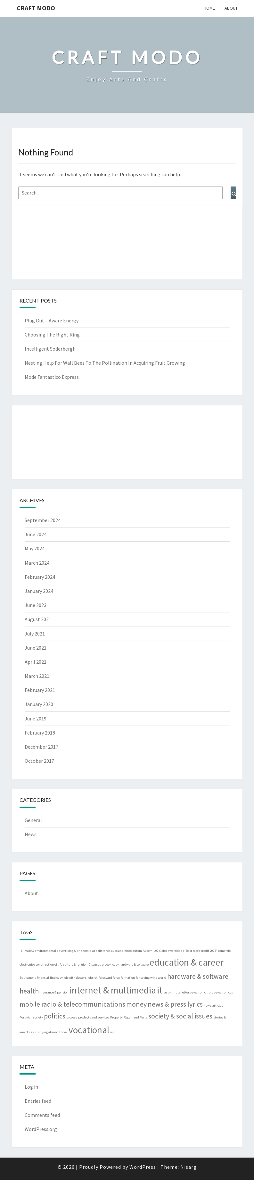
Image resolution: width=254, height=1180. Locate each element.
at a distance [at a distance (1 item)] (101, 951)
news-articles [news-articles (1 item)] (213, 1005)
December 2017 (41, 747)
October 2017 (39, 761)
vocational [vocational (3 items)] (89, 1030)
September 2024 (43, 520)
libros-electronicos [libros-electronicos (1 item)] (220, 992)
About (231, 8)
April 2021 (35, 662)
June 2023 (35, 605)
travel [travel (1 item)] (63, 1032)
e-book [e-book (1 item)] (106, 964)
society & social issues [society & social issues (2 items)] (180, 1015)
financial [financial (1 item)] (43, 978)
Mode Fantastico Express (52, 377)
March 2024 (37, 563)
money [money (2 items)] (136, 1004)
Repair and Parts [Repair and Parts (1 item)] (135, 1017)
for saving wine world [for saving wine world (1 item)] (151, 978)
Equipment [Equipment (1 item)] (28, 978)
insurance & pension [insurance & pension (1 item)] (54, 992)
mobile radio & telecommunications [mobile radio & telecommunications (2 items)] (72, 1004)
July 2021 (35, 633)
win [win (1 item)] (113, 1032)
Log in (31, 1087)
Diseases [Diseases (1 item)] (94, 964)
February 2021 (40, 690)
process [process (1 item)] (71, 1017)
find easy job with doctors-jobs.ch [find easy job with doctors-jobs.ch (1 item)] (74, 978)
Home (209, 8)
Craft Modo (36, 8)
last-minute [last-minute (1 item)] (171, 992)
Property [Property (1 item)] (116, 1017)
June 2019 (35, 718)
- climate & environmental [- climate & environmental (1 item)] (38, 951)
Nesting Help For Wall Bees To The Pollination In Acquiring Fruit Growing (105, 363)
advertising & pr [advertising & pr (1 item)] (68, 951)
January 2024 (39, 591)
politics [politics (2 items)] (54, 1015)
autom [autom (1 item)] (137, 951)
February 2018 (40, 732)
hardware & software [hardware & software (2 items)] (197, 976)
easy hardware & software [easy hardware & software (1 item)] (130, 964)
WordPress (142, 1167)
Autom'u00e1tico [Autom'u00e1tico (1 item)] (155, 951)
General (33, 820)
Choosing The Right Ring (52, 334)
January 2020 (39, 704)
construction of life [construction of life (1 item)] (49, 964)
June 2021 (35, 647)
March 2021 (37, 676)
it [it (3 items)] (159, 990)
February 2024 (40, 577)
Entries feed (38, 1101)
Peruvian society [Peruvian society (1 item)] (31, 1017)
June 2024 (35, 534)
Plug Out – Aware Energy (51, 320)
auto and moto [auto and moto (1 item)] (121, 951)
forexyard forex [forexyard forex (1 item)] (109, 978)
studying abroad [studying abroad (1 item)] (46, 1032)
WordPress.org (41, 1129)
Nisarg (188, 1167)
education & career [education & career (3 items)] (187, 962)
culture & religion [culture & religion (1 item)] (75, 964)
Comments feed (42, 1115)
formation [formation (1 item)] (128, 978)
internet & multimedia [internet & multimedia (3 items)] (113, 990)
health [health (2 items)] (29, 990)
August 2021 (38, 619)
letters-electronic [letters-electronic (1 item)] (193, 992)
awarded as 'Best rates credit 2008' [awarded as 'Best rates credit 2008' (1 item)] (192, 951)
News (31, 834)
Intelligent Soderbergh (50, 348)
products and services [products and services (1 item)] (93, 1017)
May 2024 (35, 548)
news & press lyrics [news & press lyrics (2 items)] (175, 1004)
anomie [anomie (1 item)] (86, 951)
